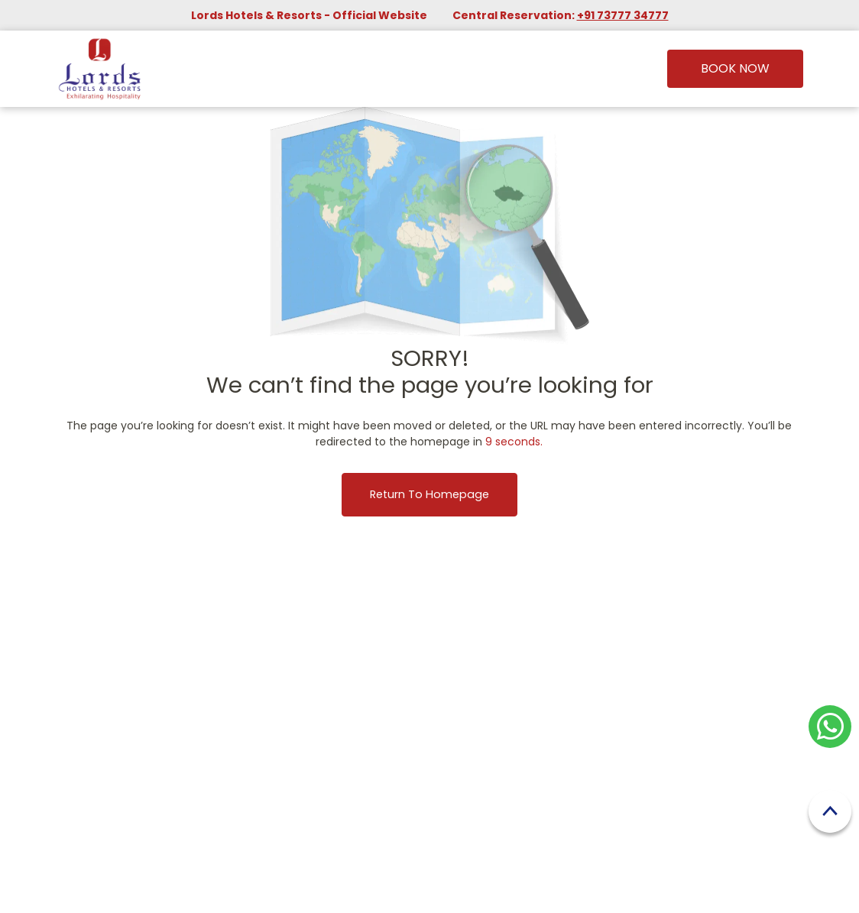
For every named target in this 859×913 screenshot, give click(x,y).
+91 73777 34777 (623, 15)
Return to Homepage (429, 494)
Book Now (735, 68)
